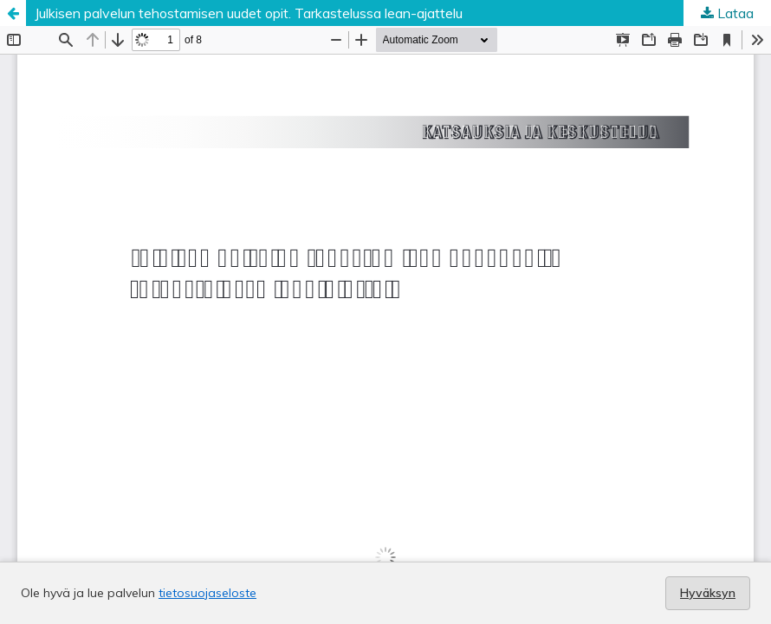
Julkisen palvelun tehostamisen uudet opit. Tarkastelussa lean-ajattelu (249, 13)
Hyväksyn (707, 593)
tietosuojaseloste (207, 593)
